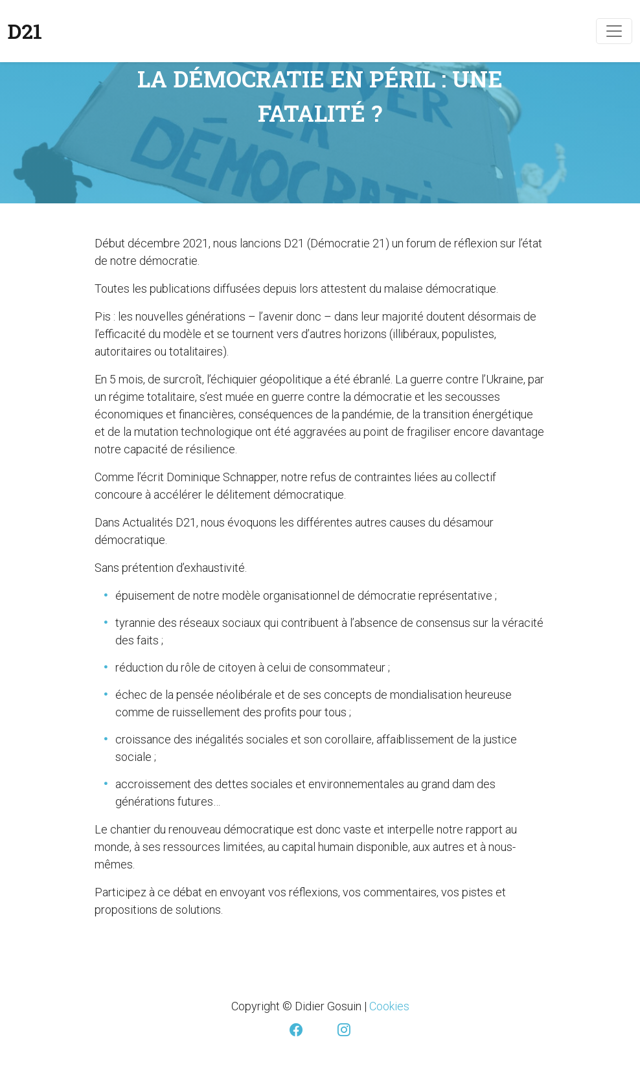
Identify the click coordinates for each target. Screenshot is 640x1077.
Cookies (389, 1006)
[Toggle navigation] (614, 31)
